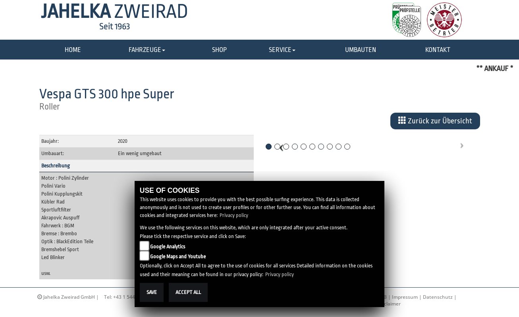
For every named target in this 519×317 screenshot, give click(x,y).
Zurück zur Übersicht (435, 120)
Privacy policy (234, 215)
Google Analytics (167, 247)
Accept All (188, 292)
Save (152, 292)
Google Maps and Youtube (178, 256)
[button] (147, 50)
